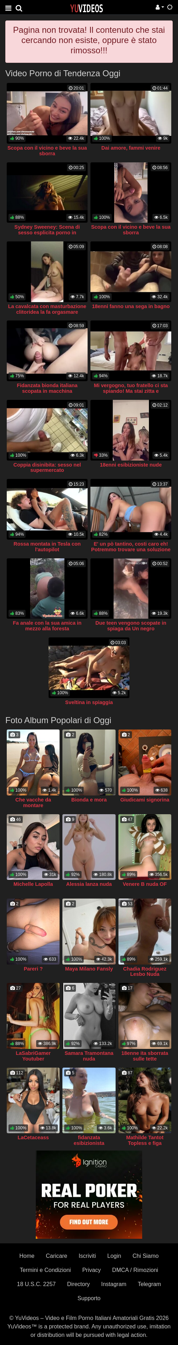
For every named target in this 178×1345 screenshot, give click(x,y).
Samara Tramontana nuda (89, 1056)
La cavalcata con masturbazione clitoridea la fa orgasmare (47, 309)
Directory (78, 1284)
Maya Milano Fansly (89, 969)
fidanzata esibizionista (89, 1140)
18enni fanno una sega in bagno (130, 306)
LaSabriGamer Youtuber (33, 1056)
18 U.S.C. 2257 (36, 1284)
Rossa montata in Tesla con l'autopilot (46, 546)
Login (114, 1256)
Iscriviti (87, 1256)
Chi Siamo (146, 1256)
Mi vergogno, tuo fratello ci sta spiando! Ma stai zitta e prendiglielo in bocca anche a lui (130, 391)
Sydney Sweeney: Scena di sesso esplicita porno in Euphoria (47, 232)
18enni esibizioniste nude (131, 465)
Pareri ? (33, 969)
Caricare (56, 1256)
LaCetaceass (33, 1137)
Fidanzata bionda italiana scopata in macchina (47, 388)
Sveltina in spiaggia (89, 702)
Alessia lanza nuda (89, 884)
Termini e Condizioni (45, 1270)
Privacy (91, 1270)
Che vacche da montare (33, 802)
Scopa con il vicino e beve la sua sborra (47, 150)
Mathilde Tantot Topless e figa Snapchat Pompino (145, 1143)
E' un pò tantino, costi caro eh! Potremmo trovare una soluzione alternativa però (131, 549)
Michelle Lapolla (33, 884)
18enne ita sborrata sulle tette (144, 1056)
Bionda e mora (89, 800)
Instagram (113, 1284)
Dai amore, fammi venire (130, 148)
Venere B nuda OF (145, 884)
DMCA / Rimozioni (135, 1270)
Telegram (149, 1284)
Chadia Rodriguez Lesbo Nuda (144, 971)
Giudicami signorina (144, 800)
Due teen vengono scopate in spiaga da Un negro (130, 625)
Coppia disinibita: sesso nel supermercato (47, 467)
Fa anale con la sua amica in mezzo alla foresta (47, 625)
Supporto (89, 1298)
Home (26, 1256)
